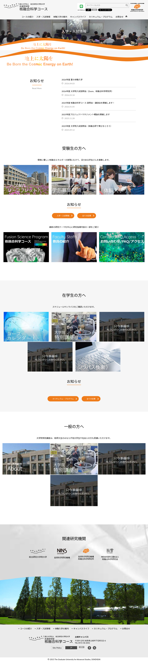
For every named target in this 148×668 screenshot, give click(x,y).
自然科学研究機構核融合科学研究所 (86, 557)
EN (94, 10)
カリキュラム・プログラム (63, 399)
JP (88, 10)
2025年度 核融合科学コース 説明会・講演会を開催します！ (88, 103)
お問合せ (126, 628)
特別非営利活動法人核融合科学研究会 (110, 558)
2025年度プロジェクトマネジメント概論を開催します (86, 114)
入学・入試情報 (63, 216)
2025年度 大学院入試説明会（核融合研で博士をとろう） (87, 126)
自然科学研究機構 (62, 557)
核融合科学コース (33, 9)
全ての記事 (86, 216)
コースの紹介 (26, 628)
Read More (37, 88)
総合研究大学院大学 (38, 557)
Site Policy (57, 648)
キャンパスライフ (81, 628)
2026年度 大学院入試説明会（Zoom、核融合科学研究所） (87, 91)
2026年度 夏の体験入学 (72, 79)
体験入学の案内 (61, 628)
